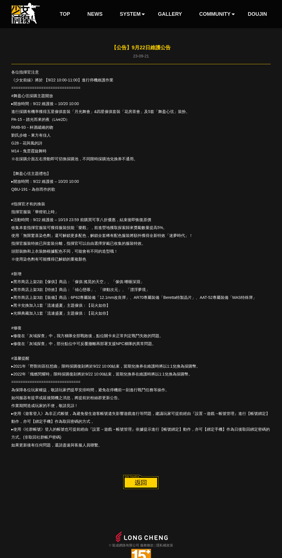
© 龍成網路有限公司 (124, 545)
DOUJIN (257, 14)
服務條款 (147, 545)
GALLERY (170, 14)
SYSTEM (130, 14)
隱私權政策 (164, 545)
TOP (65, 14)
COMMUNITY (215, 14)
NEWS (95, 14)
